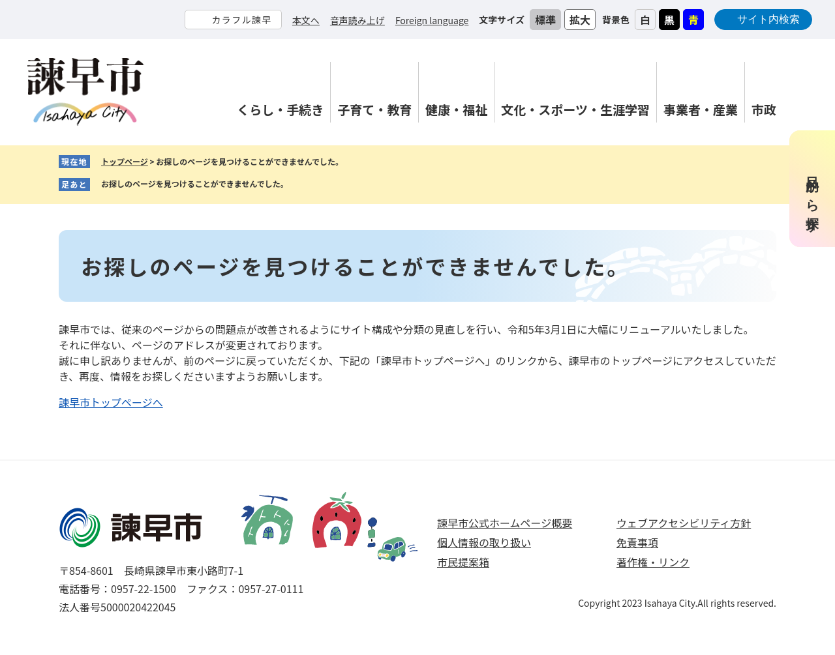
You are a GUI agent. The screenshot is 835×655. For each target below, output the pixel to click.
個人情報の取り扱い (484, 542)
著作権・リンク (653, 562)
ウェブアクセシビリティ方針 (683, 523)
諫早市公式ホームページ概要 (504, 523)
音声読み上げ (357, 20)
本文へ (306, 20)
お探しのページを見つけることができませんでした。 (194, 183)
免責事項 (637, 542)
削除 (298, 184)
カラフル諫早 (241, 19)
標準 (545, 19)
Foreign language (431, 20)
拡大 (579, 19)
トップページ (124, 161)
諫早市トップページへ (111, 402)
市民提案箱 (463, 562)
